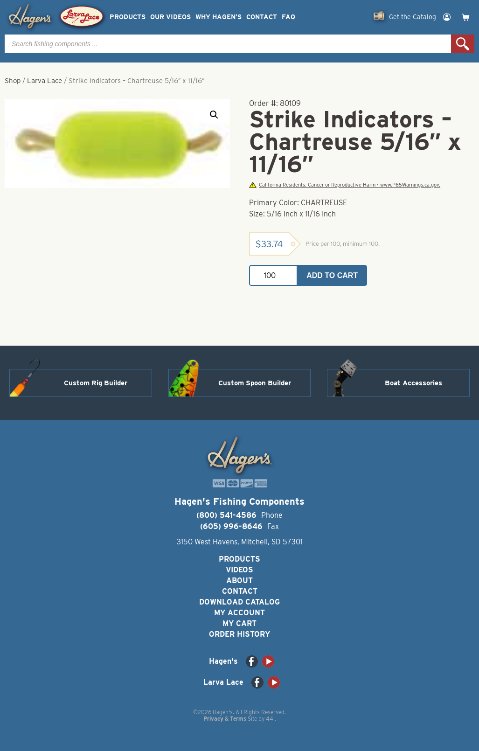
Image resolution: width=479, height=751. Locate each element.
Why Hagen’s (218, 17)
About (239, 580)
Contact (261, 17)
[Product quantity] (273, 275)
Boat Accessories (413, 383)
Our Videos (170, 17)
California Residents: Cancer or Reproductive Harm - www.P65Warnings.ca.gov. (344, 185)
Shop (13, 80)
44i (270, 718)
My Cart (239, 623)
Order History (239, 634)
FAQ (288, 17)
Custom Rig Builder (95, 383)
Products (128, 17)
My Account (239, 612)
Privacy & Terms (224, 718)
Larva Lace (44, 80)
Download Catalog (239, 602)
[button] (214, 114)
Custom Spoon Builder (254, 383)
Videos (239, 569)
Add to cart (332, 275)
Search (462, 44)
